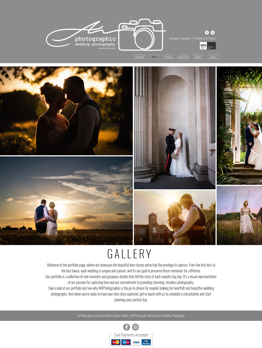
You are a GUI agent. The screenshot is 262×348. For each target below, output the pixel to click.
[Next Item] (254, 156)
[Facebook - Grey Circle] (126, 327)
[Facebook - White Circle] (207, 33)
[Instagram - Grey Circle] (135, 327)
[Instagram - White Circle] (213, 33)
